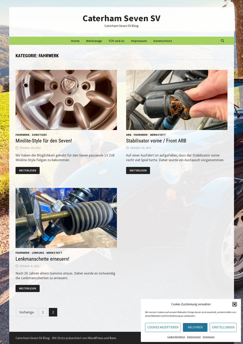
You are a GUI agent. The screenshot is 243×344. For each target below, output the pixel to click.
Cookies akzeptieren (162, 327)
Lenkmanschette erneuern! (42, 259)
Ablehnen (195, 327)
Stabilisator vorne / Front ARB (156, 141)
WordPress (95, 338)
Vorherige (26, 312)
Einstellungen (223, 327)
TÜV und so (116, 41)
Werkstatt (158, 135)
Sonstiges (39, 135)
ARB (128, 135)
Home (75, 41)
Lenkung (38, 253)
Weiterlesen (27, 170)
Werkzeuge (94, 41)
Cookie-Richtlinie (176, 336)
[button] (235, 304)
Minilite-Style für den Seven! (44, 141)
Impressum (209, 336)
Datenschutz (194, 336)
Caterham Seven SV (121, 18)
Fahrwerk (23, 135)
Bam (113, 338)
